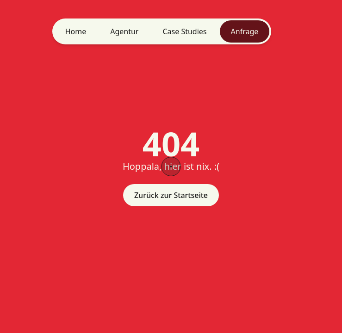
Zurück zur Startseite (171, 195)
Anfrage (245, 31)
